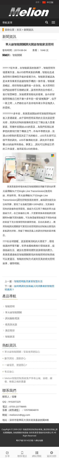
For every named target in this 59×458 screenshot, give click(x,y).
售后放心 (9, 371)
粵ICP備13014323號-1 (25, 440)
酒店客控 (10, 330)
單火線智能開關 (13, 312)
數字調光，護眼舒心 (15, 358)
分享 (7, 454)
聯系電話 (22, 454)
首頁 (19, 29)
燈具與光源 (11, 324)
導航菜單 (7, 22)
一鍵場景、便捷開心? (16, 364)
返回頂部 (51, 454)
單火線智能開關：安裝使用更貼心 (22, 351)
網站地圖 (39, 440)
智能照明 (10, 306)
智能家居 (10, 336)
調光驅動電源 (12, 318)
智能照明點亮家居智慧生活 (28, 281)
